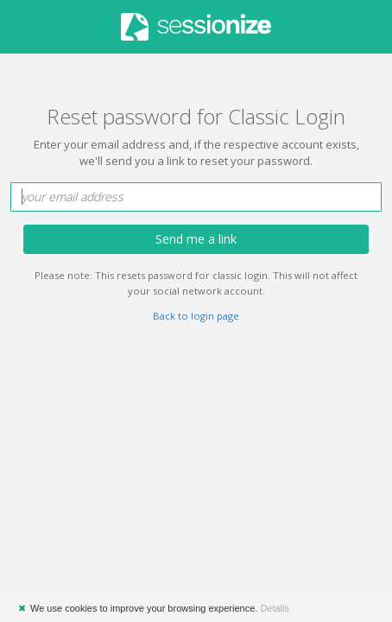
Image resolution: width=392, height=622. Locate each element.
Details (274, 608)
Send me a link (196, 239)
